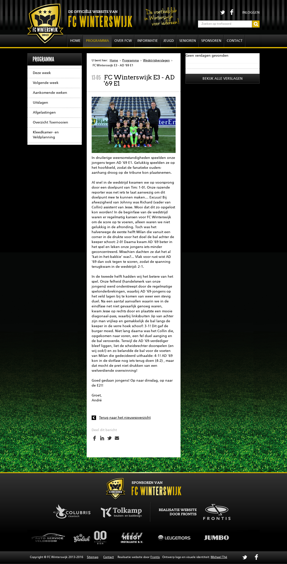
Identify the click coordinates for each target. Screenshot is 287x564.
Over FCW (123, 41)
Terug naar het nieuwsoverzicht (125, 417)
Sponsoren (211, 41)
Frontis (155, 557)
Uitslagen (40, 102)
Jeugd (168, 41)
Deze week (42, 73)
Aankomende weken (50, 93)
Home (75, 41)
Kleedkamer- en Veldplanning (46, 135)
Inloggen (251, 12)
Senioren (187, 41)
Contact (235, 41)
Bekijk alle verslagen (223, 78)
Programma (97, 41)
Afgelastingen (44, 112)
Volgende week (46, 83)
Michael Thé (219, 557)
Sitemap (92, 557)
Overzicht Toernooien (50, 122)
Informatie (147, 41)
